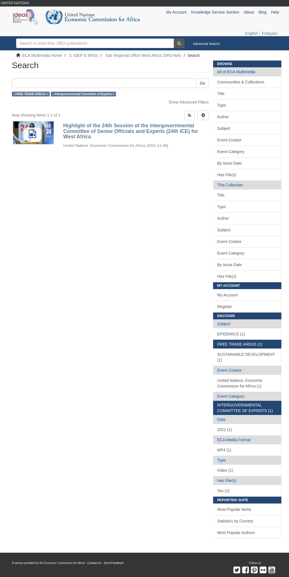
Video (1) (225, 470)
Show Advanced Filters (188, 102)
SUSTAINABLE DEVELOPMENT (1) (246, 357)
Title (221, 93)
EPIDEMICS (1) (231, 334)
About (249, 12)
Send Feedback (114, 563)
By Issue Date (229, 163)
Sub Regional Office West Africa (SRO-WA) (143, 55)
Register (224, 306)
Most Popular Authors (236, 532)
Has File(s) (227, 175)
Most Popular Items (234, 509)
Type (221, 105)
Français (269, 33)
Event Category (231, 151)
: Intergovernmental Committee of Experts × (84, 94)
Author (223, 117)
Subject (224, 128)
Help (275, 12)
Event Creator (229, 140)
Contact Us (94, 563)
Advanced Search (206, 44)
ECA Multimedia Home (42, 55)
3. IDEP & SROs (83, 55)
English (251, 33)
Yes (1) (223, 490)
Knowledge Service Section (215, 12)
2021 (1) (224, 429)
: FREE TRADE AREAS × (31, 94)
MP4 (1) (224, 450)
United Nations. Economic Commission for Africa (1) (240, 383)
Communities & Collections (240, 82)
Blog (262, 12)
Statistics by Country (235, 521)
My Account (227, 295)
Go (202, 83)
